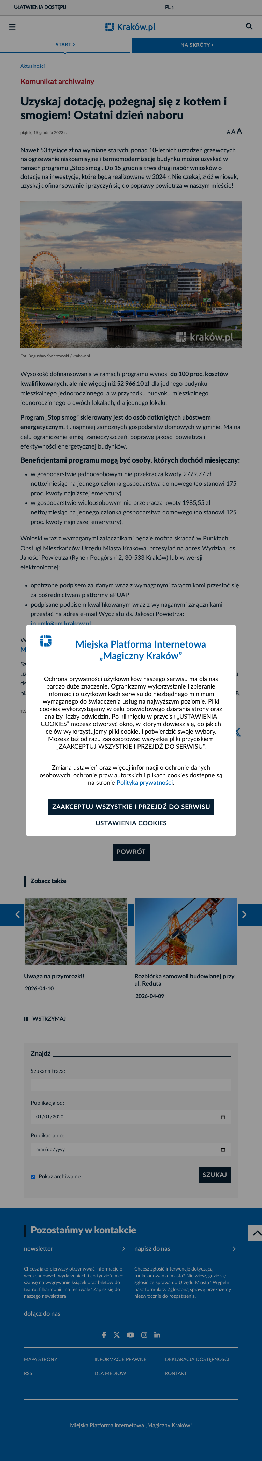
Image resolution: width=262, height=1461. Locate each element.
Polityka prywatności (145, 783)
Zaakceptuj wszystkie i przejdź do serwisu (131, 807)
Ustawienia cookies (131, 824)
